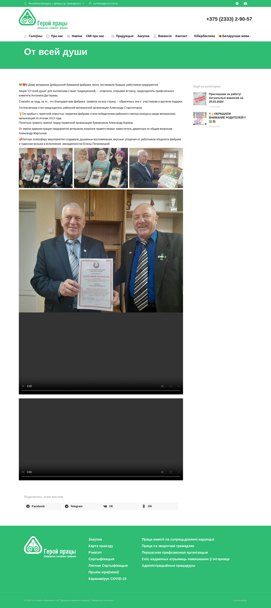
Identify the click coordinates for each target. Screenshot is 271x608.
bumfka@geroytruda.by (105, 3)
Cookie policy (240, 600)
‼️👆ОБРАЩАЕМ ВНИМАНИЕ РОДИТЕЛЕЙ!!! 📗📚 (227, 117)
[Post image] (199, 98)
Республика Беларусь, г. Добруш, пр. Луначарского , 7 (56, 3)
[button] (43, 506)
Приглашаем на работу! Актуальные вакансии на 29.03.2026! (226, 98)
